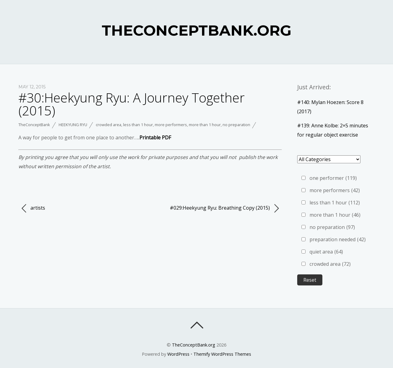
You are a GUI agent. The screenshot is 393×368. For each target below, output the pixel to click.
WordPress (178, 354)
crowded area (108, 124)
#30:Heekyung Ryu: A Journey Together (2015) (131, 104)
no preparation (236, 124)
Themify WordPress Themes (222, 354)
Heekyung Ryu (73, 124)
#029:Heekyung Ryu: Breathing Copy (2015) (224, 208)
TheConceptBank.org (193, 345)
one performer (333, 178)
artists (33, 208)
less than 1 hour (138, 124)
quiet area (326, 251)
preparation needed (337, 239)
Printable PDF (155, 137)
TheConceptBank (34, 124)
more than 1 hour (205, 124)
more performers (171, 124)
